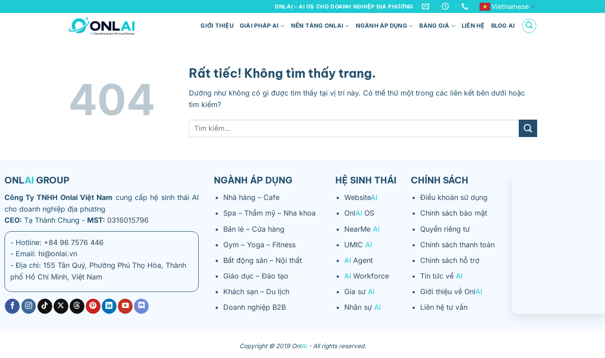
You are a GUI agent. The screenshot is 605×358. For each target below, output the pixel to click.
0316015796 (128, 220)
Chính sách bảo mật (453, 212)
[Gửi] (528, 128)
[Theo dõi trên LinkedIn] (109, 306)
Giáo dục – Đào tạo (255, 275)
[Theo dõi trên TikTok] (45, 306)
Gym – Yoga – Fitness (259, 244)
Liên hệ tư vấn (443, 307)
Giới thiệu (217, 25)
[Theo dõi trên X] (61, 306)
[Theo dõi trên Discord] (141, 306)
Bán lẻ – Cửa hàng (253, 229)
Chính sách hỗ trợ (450, 260)
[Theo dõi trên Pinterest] (93, 306)
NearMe (362, 229)
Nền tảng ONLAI (320, 26)
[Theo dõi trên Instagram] (28, 306)
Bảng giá (437, 26)
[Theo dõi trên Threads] (77, 306)
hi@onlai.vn (57, 253)
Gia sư (359, 291)
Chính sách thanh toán (457, 244)
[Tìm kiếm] (529, 26)
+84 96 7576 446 (74, 242)
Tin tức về (441, 275)
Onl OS (359, 212)
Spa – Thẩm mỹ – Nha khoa (269, 212)
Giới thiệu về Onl (451, 291)
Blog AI (503, 25)
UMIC (358, 244)
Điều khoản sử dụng (454, 197)
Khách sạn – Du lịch (256, 291)
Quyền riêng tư (445, 229)
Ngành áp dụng (384, 26)
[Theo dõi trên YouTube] (125, 306)
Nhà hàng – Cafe (251, 197)
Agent (358, 260)
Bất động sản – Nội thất (262, 260)
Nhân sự (362, 307)
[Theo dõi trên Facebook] (12, 306)
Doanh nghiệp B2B (254, 307)
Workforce (366, 275)
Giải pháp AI (262, 26)
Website (360, 197)
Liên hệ (473, 25)
